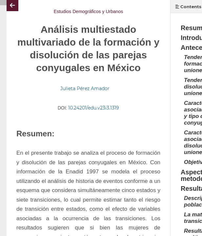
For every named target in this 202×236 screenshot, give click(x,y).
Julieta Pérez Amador (85, 88)
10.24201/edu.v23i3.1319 (93, 108)
